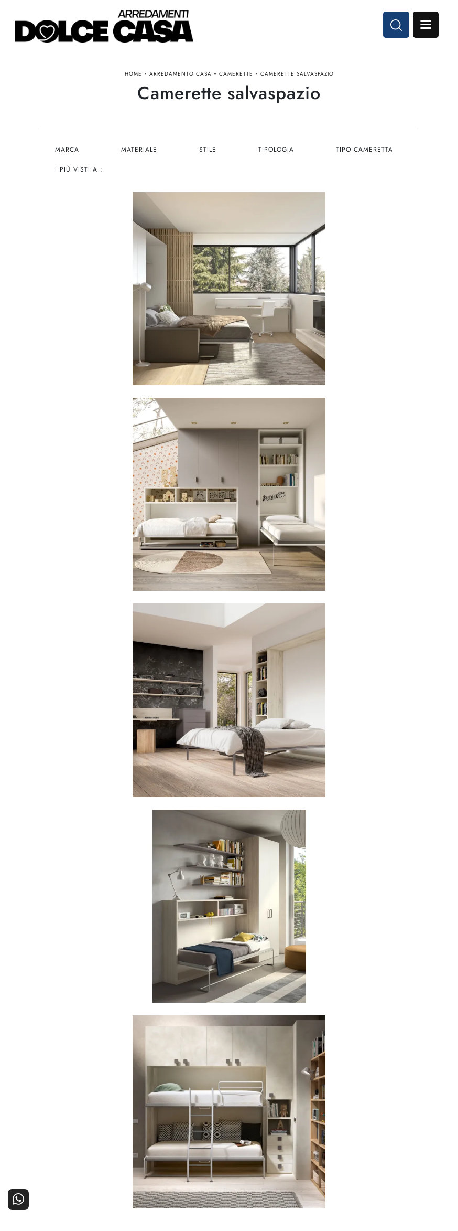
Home (133, 75)
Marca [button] (67, 152)
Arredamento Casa (180, 75)
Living (87, 1160)
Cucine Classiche (87, 1145)
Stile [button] (208, 152)
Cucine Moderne (88, 1131)
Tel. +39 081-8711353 (229, 1037)
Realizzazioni (370, 1160)
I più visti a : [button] (79, 172)
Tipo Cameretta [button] (366, 152)
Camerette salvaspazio (297, 75)
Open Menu (425, 25)
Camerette (236, 75)
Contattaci (370, 1131)
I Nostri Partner (276, 1145)
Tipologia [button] (278, 152)
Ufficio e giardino (181, 1160)
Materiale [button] (140, 152)
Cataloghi (370, 1145)
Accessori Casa (182, 1145)
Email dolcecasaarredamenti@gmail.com (229, 1048)
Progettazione (276, 1160)
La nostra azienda (276, 1131)
